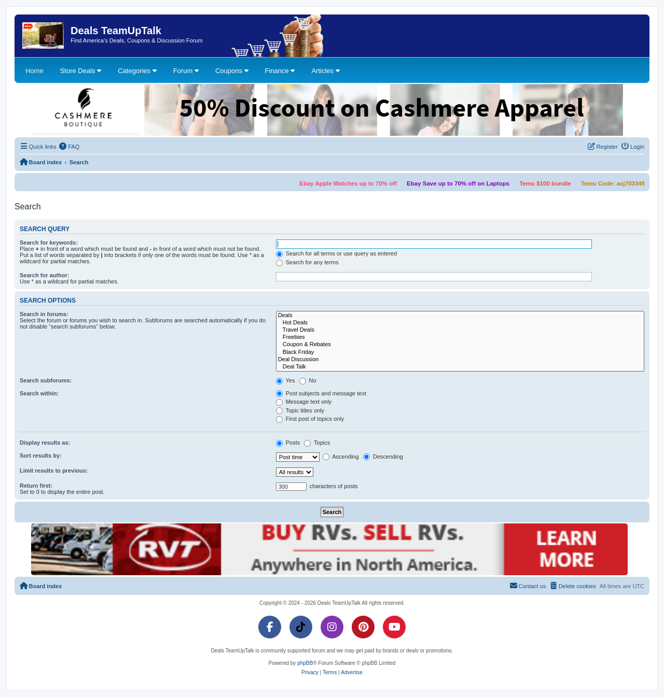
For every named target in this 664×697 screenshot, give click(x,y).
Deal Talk (460, 367)
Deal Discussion (460, 359)
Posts (288, 442)
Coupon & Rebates (460, 344)
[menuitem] (69, 146)
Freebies (460, 337)
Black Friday (460, 352)
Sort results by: (41, 455)
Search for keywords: (49, 242)
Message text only (304, 402)
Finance (280, 71)
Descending (383, 456)
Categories (137, 71)
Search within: (39, 393)
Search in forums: (44, 314)
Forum (186, 71)
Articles (325, 71)
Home (34, 71)
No (307, 380)
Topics (317, 442)
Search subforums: (46, 380)
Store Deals (81, 71)
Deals (460, 315)
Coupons (231, 71)
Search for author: (44, 275)
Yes (285, 380)
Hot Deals (460, 322)
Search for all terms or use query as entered (336, 253)
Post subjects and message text (321, 393)
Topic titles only (300, 410)
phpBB (305, 663)
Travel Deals (460, 330)
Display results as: (45, 442)
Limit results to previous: (54, 470)
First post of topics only (310, 419)
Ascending (341, 456)
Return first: (36, 485)
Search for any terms (307, 262)
